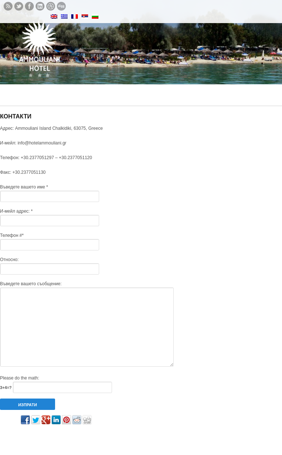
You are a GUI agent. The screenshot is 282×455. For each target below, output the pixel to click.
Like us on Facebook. (29, 6)
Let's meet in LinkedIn (40, 6)
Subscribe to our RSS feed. (8, 6)
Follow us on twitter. (18, 6)
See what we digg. (61, 6)
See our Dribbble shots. (50, 6)
